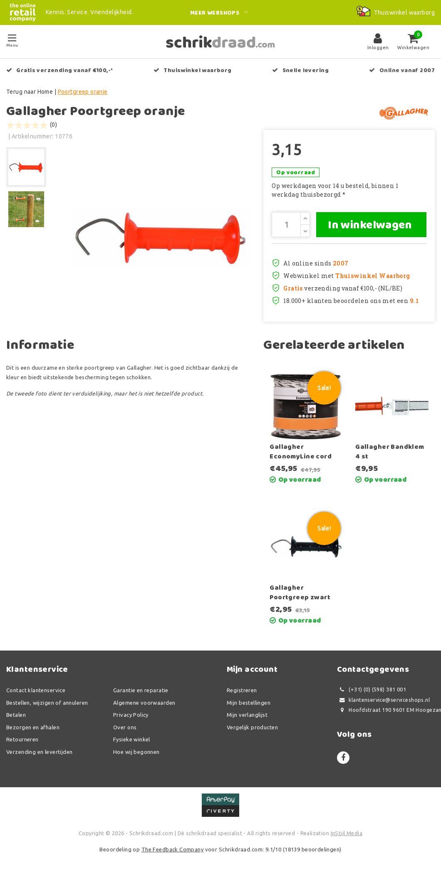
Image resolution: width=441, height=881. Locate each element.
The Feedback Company (172, 849)
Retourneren (22, 739)
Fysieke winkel (131, 739)
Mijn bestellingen (248, 703)
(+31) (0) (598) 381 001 (371, 689)
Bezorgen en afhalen (32, 727)
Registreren (242, 690)
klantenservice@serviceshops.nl (383, 700)
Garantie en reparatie (140, 690)
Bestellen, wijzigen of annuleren (47, 703)
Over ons (124, 727)
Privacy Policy (131, 715)
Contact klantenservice (35, 690)
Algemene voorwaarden (144, 703)
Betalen (16, 715)
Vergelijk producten (252, 727)
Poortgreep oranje (83, 91)
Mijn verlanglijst (247, 715)
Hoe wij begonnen (136, 752)
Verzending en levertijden (39, 752)
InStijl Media (346, 833)
